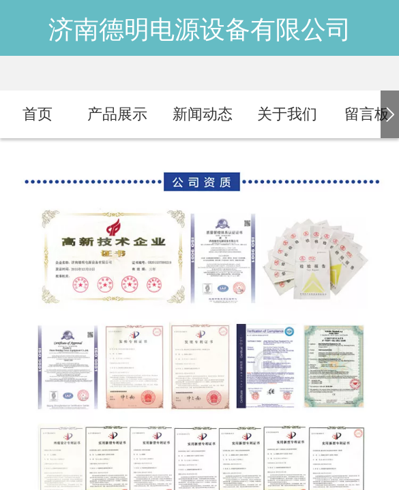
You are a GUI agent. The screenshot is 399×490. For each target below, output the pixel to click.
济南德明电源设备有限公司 (199, 30)
